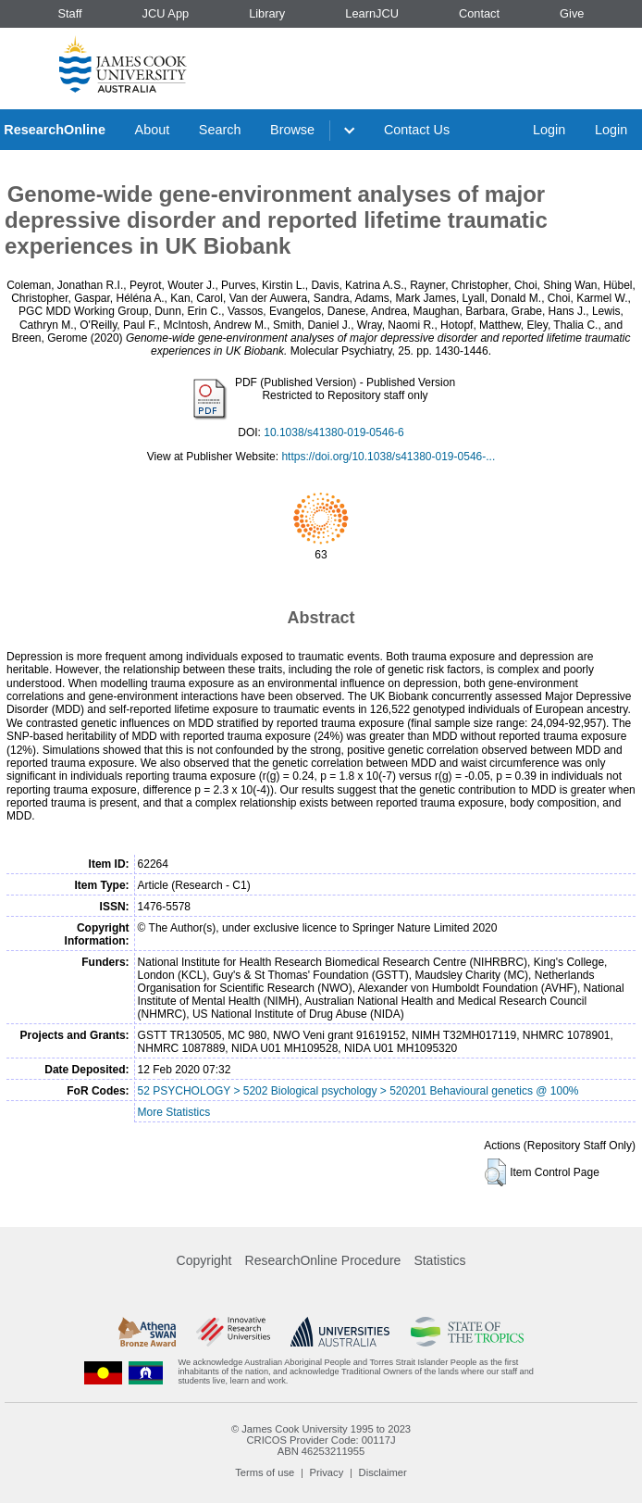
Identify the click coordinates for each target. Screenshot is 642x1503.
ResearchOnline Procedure (323, 1260)
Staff (69, 13)
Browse (292, 129)
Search (220, 129)
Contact (479, 13)
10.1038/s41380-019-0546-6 (333, 432)
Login (549, 129)
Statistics (439, 1260)
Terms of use (264, 1472)
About (152, 129)
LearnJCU (372, 13)
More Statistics (174, 1112)
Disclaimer (383, 1472)
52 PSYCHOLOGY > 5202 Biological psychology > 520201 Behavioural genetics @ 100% (358, 1090)
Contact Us (417, 129)
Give (572, 13)
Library (267, 13)
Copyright (204, 1260)
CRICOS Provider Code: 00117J (320, 1440)
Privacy (327, 1472)
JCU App (166, 13)
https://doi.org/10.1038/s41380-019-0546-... (388, 456)
